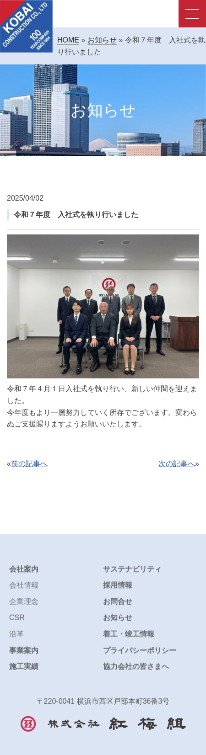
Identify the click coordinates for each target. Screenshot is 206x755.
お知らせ (102, 40)
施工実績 (23, 671)
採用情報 (117, 591)
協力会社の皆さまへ (136, 671)
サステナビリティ (132, 574)
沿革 (16, 639)
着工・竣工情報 (128, 639)
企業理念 (23, 607)
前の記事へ (29, 464)
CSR (17, 623)
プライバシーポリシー (139, 655)
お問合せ (117, 607)
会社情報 (23, 591)
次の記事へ (176, 464)
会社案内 (23, 574)
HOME (68, 40)
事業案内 (23, 655)
